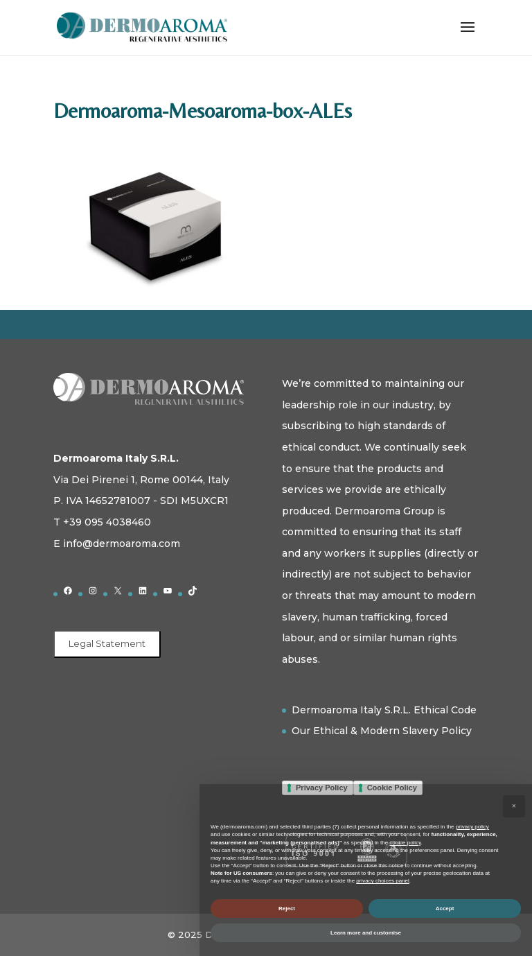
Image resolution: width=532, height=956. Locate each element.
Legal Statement (107, 643)
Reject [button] (286, 908)
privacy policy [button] (472, 827)
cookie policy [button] (404, 843)
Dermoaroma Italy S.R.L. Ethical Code (384, 710)
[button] (514, 806)
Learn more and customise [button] (365, 933)
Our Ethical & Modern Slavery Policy (382, 730)
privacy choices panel (382, 881)
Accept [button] (445, 908)
